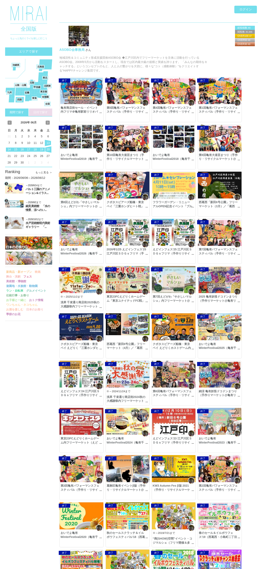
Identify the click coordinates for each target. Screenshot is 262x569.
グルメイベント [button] (36, 290)
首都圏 (45, 97)
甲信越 (37, 87)
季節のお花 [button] (13, 314)
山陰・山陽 (20, 85)
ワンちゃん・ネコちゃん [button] (22, 304)
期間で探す (17, 112)
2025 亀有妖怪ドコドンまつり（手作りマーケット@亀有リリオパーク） (235, 253)
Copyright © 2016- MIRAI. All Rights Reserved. (31, 564)
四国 (19, 99)
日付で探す (40, 112)
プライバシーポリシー (73, 564)
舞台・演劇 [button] (13, 276)
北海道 (40, 66)
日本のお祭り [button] (34, 309)
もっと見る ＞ (43, 172)
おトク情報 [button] (36, 300)
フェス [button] (27, 276)
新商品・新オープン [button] (19, 271)
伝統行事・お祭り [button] (17, 295)
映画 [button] (38, 271)
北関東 (47, 86)
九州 (9, 92)
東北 (45, 77)
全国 (47, 104)
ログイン (245, 9)
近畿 (27, 92)
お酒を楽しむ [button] (14, 309)
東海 (34, 98)
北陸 (32, 82)
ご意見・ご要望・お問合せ (237, 563)
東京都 (43, 91)
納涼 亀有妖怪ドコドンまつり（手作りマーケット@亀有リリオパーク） (156, 348)
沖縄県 (15, 65)
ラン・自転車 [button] (14, 290)
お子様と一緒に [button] (16, 300)
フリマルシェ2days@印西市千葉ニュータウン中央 (235, 495)
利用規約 (94, 564)
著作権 (106, 564)
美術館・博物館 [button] (16, 281)
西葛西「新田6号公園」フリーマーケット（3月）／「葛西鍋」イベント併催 (116, 206)
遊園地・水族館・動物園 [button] (22, 286)
